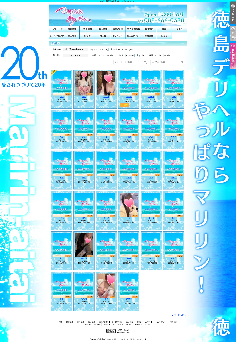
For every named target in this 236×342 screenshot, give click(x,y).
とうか (129, 177)
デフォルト (75, 55)
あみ (151, 137)
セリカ (106, 258)
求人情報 (72, 35)
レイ (174, 96)
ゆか (62, 299)
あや (129, 258)
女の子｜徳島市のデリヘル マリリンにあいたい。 (118, 14)
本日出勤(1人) (116, 49)
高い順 (110, 55)
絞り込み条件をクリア (75, 49)
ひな (62, 96)
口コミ (164, 35)
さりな (174, 258)
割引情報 (87, 29)
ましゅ (151, 218)
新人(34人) (130, 49)
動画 (164, 29)
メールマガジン (56, 35)
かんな (174, 177)
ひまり (106, 137)
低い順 (101, 55)
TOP (56, 29)
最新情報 (72, 29)
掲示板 (102, 35)
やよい (106, 177)
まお (84, 96)
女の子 (179, 29)
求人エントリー (133, 35)
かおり (129, 137)
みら (151, 258)
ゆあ (84, 218)
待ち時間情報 (133, 29)
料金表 (87, 35)
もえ (174, 218)
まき (62, 177)
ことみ (106, 218)
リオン (62, 218)
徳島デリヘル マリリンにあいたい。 (114, 339)
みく (84, 177)
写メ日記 (148, 29)
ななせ (84, 299)
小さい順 (130, 55)
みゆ (62, 137)
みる (151, 177)
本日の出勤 (118, 29)
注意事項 (148, 35)
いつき (106, 96)
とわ (84, 137)
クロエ (129, 299)
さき (106, 299)
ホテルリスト (118, 35)
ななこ (174, 137)
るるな (129, 96)
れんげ (84, 258)
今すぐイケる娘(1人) (99, 49)
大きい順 (140, 55)
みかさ (151, 96)
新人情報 (102, 29)
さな (62, 258)
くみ (129, 218)
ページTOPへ (180, 315)
